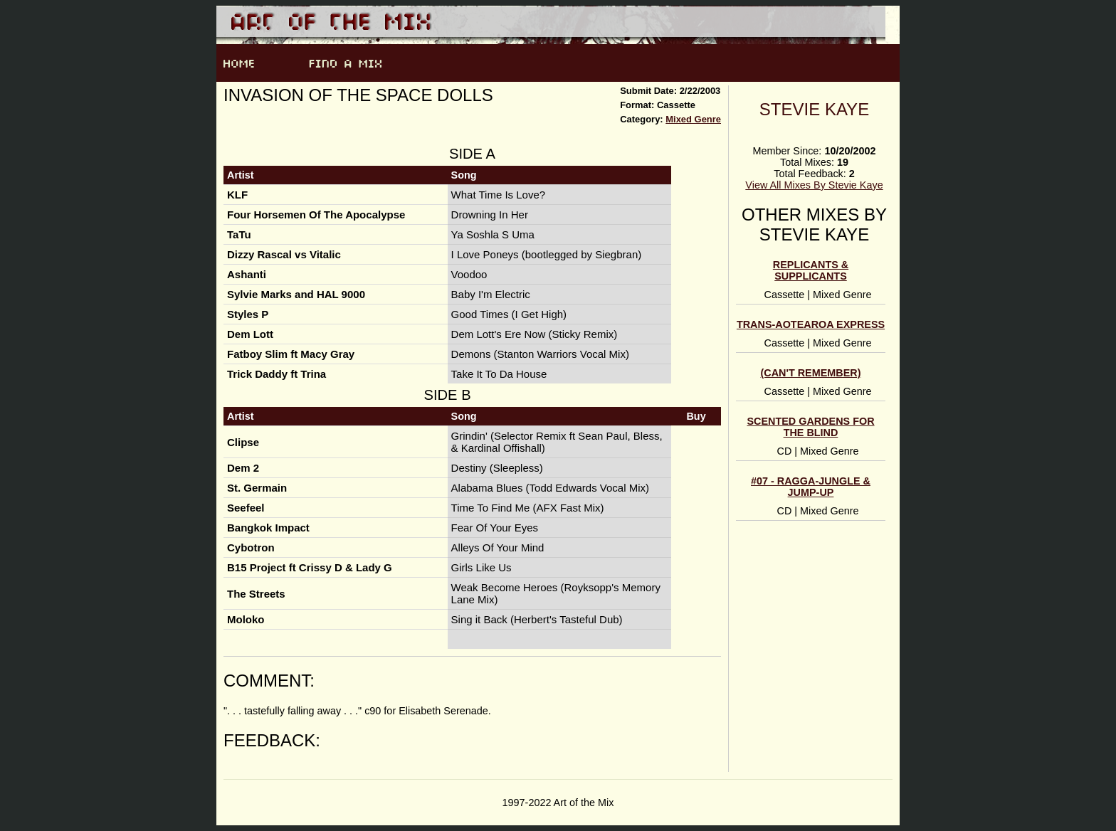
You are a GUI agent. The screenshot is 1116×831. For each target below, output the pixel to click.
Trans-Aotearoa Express (811, 324)
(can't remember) (811, 373)
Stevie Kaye (814, 109)
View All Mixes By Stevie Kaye (814, 185)
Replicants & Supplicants (810, 270)
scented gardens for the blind (810, 427)
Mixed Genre (693, 119)
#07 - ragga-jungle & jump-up (810, 486)
